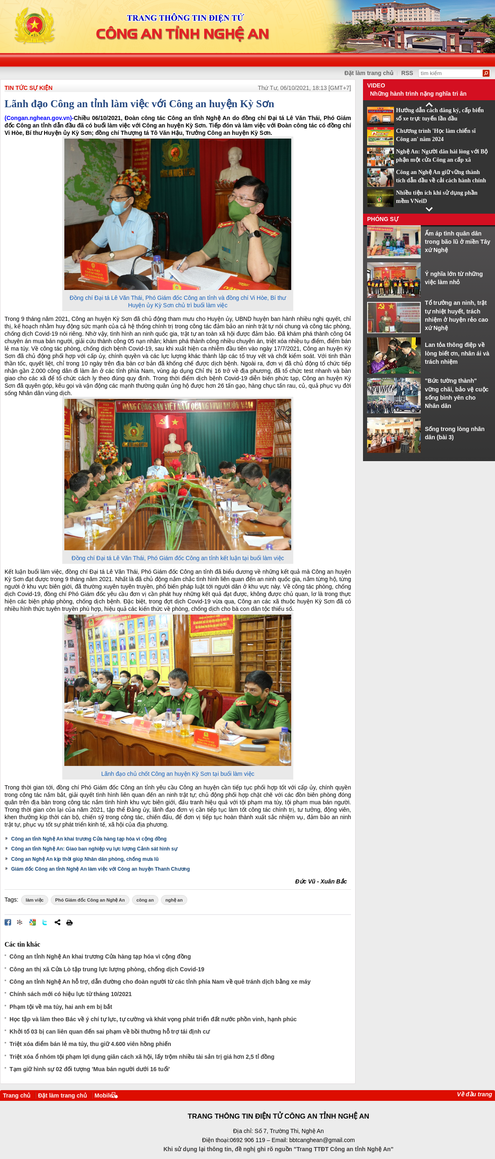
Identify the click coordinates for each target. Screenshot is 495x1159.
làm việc (34, 900)
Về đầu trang (474, 1094)
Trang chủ (17, 1095)
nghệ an (174, 900)
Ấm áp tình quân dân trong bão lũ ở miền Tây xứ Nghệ (457, 242)
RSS (407, 73)
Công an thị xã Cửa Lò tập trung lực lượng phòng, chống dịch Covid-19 (106, 969)
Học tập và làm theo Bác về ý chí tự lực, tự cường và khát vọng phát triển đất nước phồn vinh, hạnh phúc (153, 1019)
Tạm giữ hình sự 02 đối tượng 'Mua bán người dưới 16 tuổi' (89, 1069)
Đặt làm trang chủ (62, 1095)
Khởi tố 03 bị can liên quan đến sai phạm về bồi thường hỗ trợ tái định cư (109, 1031)
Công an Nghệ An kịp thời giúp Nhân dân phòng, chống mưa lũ (85, 859)
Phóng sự (382, 219)
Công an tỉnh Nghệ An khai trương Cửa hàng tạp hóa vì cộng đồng (89, 839)
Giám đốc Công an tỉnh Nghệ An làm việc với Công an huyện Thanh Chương (100, 869)
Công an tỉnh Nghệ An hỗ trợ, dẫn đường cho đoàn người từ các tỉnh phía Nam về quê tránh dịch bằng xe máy (160, 981)
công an (145, 900)
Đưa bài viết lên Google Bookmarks (32, 922)
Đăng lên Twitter (45, 922)
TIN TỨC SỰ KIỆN (28, 88)
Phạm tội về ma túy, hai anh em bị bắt (60, 1007)
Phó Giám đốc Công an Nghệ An (90, 900)
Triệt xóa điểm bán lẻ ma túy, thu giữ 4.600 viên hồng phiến (90, 1044)
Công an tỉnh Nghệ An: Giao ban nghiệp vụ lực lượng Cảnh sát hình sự (94, 849)
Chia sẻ (57, 922)
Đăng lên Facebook (8, 922)
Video (376, 85)
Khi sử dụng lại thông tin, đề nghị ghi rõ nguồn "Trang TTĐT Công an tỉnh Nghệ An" (278, 1149)
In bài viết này (69, 922)
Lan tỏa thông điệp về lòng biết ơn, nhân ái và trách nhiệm (457, 353)
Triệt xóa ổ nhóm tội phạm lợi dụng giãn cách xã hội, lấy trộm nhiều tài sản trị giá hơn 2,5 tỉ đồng (141, 1056)
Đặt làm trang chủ (369, 73)
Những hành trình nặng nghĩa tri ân (418, 93)
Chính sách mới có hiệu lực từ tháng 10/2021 (70, 994)
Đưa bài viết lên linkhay (20, 922)
